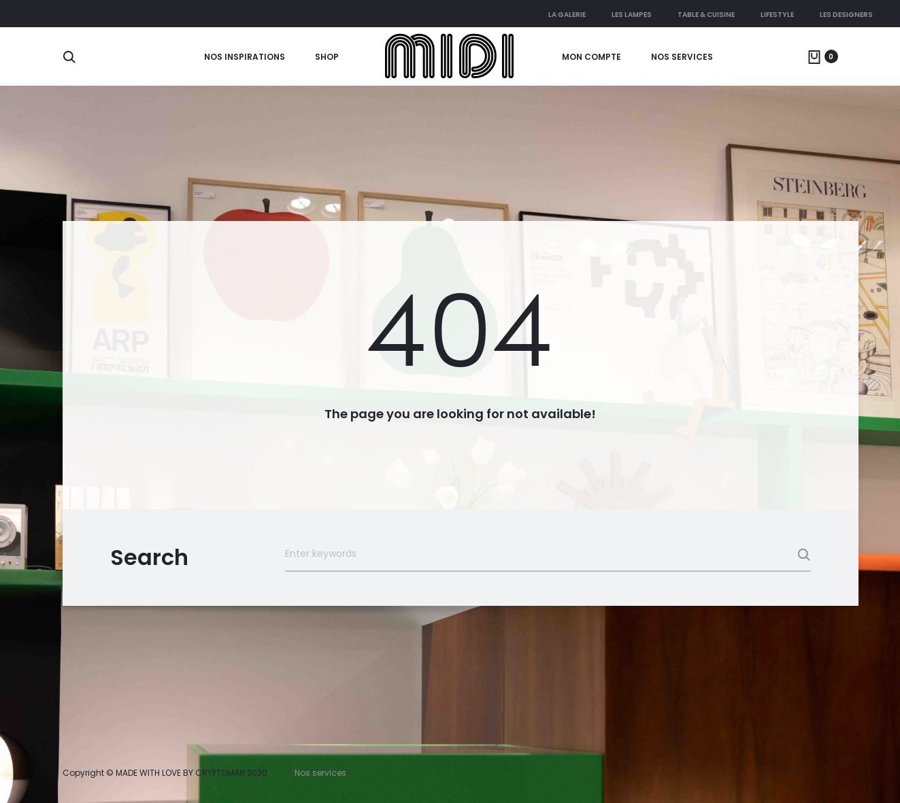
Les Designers (846, 15)
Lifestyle (777, 15)
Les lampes (632, 15)
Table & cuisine (706, 15)
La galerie (567, 15)
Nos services (682, 57)
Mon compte (591, 57)
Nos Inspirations (244, 57)
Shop (327, 57)
